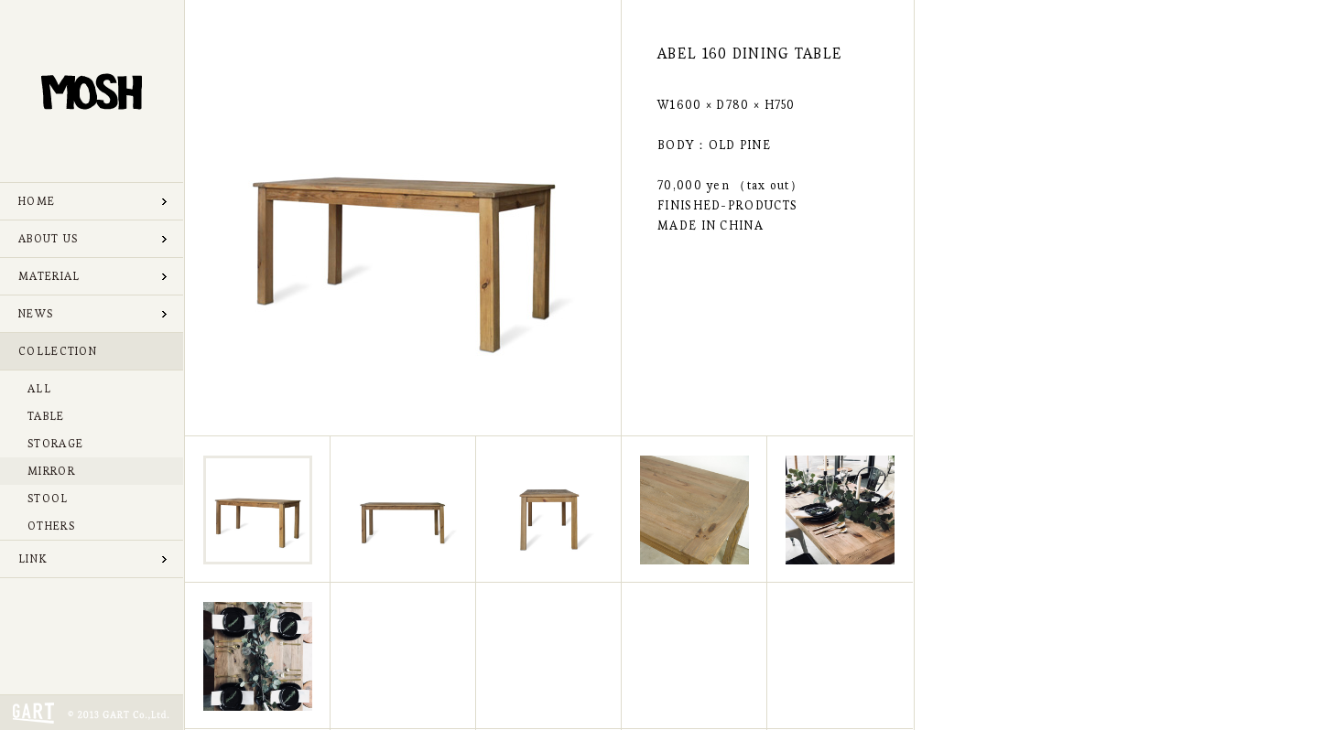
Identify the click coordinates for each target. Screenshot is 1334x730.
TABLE (46, 416)
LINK (32, 558)
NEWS (35, 313)
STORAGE (55, 443)
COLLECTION (57, 351)
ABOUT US (48, 238)
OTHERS (51, 525)
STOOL (48, 498)
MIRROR (51, 471)
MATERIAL (49, 276)
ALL (39, 388)
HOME (36, 201)
